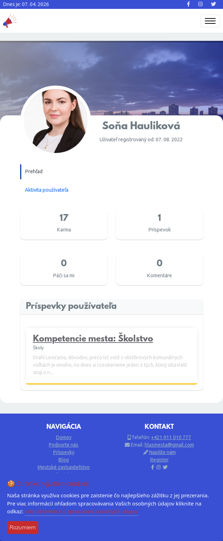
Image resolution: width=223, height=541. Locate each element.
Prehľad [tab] (34, 171)
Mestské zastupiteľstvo (64, 467)
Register (159, 460)
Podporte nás (63, 445)
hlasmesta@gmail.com (169, 445)
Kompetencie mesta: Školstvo (93, 339)
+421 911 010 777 (171, 437)
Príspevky (63, 452)
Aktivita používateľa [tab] (46, 190)
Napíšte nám (162, 452)
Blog (63, 460)
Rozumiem (23, 527)
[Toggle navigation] (210, 21)
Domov (64, 437)
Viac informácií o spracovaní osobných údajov (81, 511)
